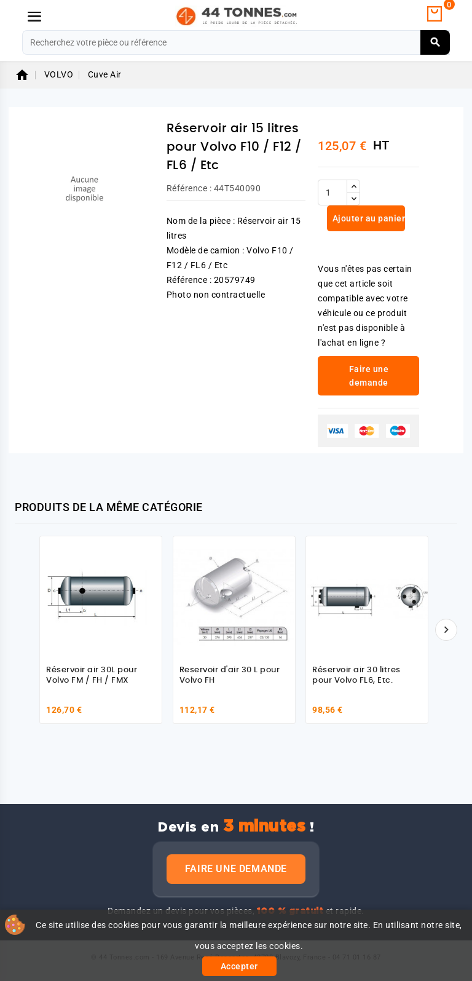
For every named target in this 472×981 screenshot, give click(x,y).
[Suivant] (446, 630)
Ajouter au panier (367, 218)
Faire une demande (236, 869)
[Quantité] (332, 192)
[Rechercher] (236, 42)
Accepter (239, 966)
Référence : (189, 188)
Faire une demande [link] (369, 375)
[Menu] (34, 16)
